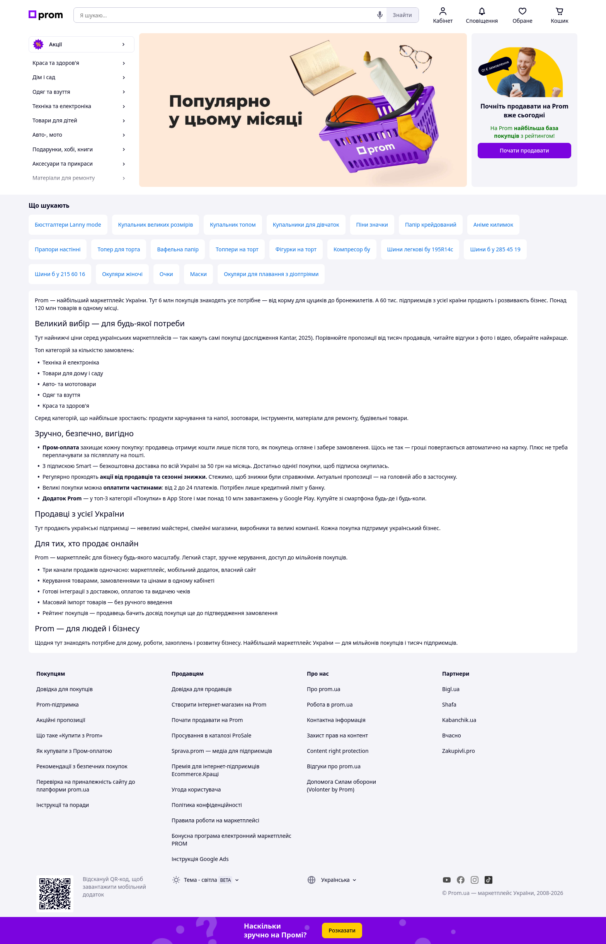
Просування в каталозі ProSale (211, 735)
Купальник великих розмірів (155, 224)
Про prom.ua (323, 689)
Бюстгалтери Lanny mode (68, 224)
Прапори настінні (57, 249)
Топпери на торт (237, 249)
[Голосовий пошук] (379, 15)
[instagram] (474, 880)
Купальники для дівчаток (306, 224)
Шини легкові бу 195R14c (420, 249)
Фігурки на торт (296, 249)
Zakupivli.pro (458, 750)
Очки (166, 274)
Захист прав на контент (337, 735)
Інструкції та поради (62, 804)
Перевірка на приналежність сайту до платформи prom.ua (85, 785)
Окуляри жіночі (122, 274)
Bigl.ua (451, 689)
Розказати (342, 930)
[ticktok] (488, 880)
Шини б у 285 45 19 (495, 249)
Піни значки (372, 224)
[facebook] (460, 880)
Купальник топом (232, 224)
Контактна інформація (336, 720)
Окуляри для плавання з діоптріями (271, 274)
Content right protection (338, 750)
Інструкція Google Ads (200, 859)
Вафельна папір (178, 249)
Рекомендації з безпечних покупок (82, 766)
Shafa (449, 704)
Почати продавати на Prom (207, 720)
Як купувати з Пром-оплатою (74, 750)
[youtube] (446, 880)
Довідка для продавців (202, 689)
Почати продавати (524, 150)
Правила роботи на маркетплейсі (215, 820)
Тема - (200, 879)
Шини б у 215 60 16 (60, 274)
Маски (198, 274)
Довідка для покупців (64, 689)
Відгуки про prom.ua (334, 766)
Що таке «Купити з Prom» (69, 735)
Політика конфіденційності (207, 804)
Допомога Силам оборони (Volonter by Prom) (341, 785)
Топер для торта (118, 249)
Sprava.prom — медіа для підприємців (222, 750)
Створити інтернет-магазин (207, 704)
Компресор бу (352, 249)
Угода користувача (196, 789)
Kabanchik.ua (459, 720)
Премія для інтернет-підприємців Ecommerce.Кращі (215, 770)
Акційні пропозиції (60, 720)
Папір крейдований (430, 224)
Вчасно (451, 735)
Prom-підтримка (57, 704)
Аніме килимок (493, 224)
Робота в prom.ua (330, 704)
